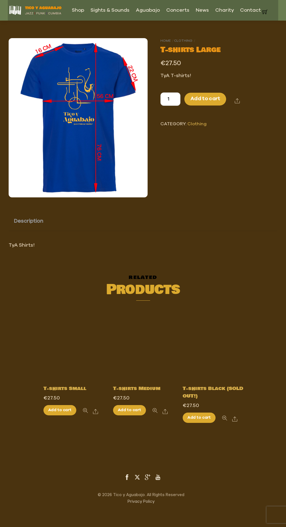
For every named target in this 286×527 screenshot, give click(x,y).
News (202, 10)
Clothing (183, 40)
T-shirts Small (64, 389)
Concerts (177, 10)
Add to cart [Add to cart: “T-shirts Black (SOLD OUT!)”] (199, 418)
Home (165, 40)
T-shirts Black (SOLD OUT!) (213, 392)
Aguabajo (148, 10)
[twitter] (137, 476)
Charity (224, 10)
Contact (250, 10)
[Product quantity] (170, 99)
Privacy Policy (141, 501)
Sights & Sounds (110, 10)
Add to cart (205, 98)
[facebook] (127, 476)
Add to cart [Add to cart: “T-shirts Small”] (59, 410)
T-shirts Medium (136, 389)
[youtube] (158, 476)
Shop (78, 10)
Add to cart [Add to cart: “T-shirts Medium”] (129, 410)
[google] (147, 476)
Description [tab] (28, 221)
